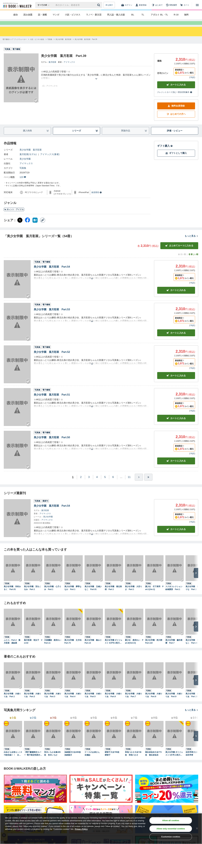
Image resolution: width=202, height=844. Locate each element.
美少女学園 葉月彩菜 (31, 155)
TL (142, 14)
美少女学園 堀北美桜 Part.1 (113, 593)
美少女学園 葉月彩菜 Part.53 (52, 315)
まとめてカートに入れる (179, 251)
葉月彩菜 (52, 68)
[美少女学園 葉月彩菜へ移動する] (63, 45)
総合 (15, 14)
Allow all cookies (170, 820)
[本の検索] (44, 5)
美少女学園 (25, 164)
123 (23, 183)
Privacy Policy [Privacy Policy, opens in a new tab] (81, 829)
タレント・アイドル (14, 215)
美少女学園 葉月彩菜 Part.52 (52, 357)
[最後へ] (148, 482)
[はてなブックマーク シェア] (35, 225)
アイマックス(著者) (49, 160)
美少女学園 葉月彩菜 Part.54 (52, 272)
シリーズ (85, 136)
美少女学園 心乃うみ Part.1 (52, 593)
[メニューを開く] (197, 5)
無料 (186, 14)
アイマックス (69, 68)
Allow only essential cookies (171, 828)
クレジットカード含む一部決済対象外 (174, 98)
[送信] (99, 5)
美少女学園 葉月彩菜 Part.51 (52, 400)
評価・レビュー (174, 136)
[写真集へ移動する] (50, 45)
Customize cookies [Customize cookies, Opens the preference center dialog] (170, 836)
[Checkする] (36, 106)
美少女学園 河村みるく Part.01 (12, 593)
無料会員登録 (176, 111)
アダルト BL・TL (159, 14)
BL (132, 14)
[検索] (99, 5)
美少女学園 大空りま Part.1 (133, 593)
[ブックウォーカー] (17, 5)
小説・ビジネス (72, 14)
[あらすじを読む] (96, 81)
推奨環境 (96, 198)
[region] (101, 828)
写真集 (23, 173)
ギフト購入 (165, 151)
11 (129, 482)
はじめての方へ (176, 119)
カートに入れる (176, 90)
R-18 (176, 14)
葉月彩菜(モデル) (28, 160)
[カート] (184, 5)
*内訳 (192, 83)
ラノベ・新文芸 (93, 14)
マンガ (56, 14)
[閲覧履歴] (171, 5)
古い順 (182, 260)
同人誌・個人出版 (116, 14)
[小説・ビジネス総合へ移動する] (37, 45)
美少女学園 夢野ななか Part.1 (72, 593)
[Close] (196, 828)
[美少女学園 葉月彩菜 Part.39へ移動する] (86, 45)
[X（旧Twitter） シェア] (19, 225)
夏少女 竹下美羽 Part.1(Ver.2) (154, 593)
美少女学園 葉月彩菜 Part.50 (52, 443)
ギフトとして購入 (176, 158)
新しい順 (193, 260)
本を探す (109, 5)
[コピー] (42, 225)
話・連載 (42, 14)
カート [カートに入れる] (176, 296)
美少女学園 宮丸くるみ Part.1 (32, 593)
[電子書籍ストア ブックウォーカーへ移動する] (15, 45)
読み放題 (28, 14)
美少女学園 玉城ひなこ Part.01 (93, 593)
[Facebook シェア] (27, 225)
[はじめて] (157, 5)
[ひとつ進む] (139, 482)
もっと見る (191, 241)
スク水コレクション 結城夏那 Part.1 (174, 593)
